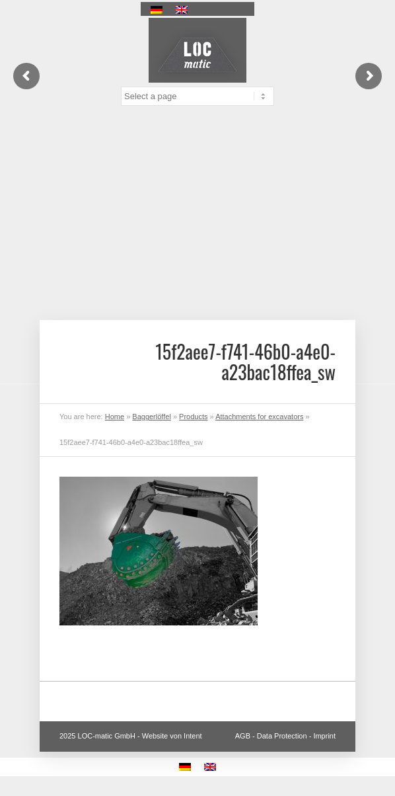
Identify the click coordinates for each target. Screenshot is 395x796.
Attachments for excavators (259, 416)
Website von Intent (172, 736)
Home (114, 416)
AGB (242, 736)
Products (193, 416)
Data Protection (282, 736)
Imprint (324, 736)
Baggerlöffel (151, 416)
